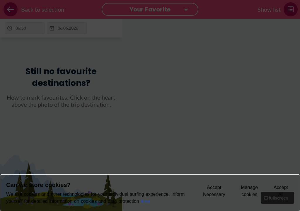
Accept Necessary (214, 191)
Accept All (281, 191)
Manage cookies (249, 191)
